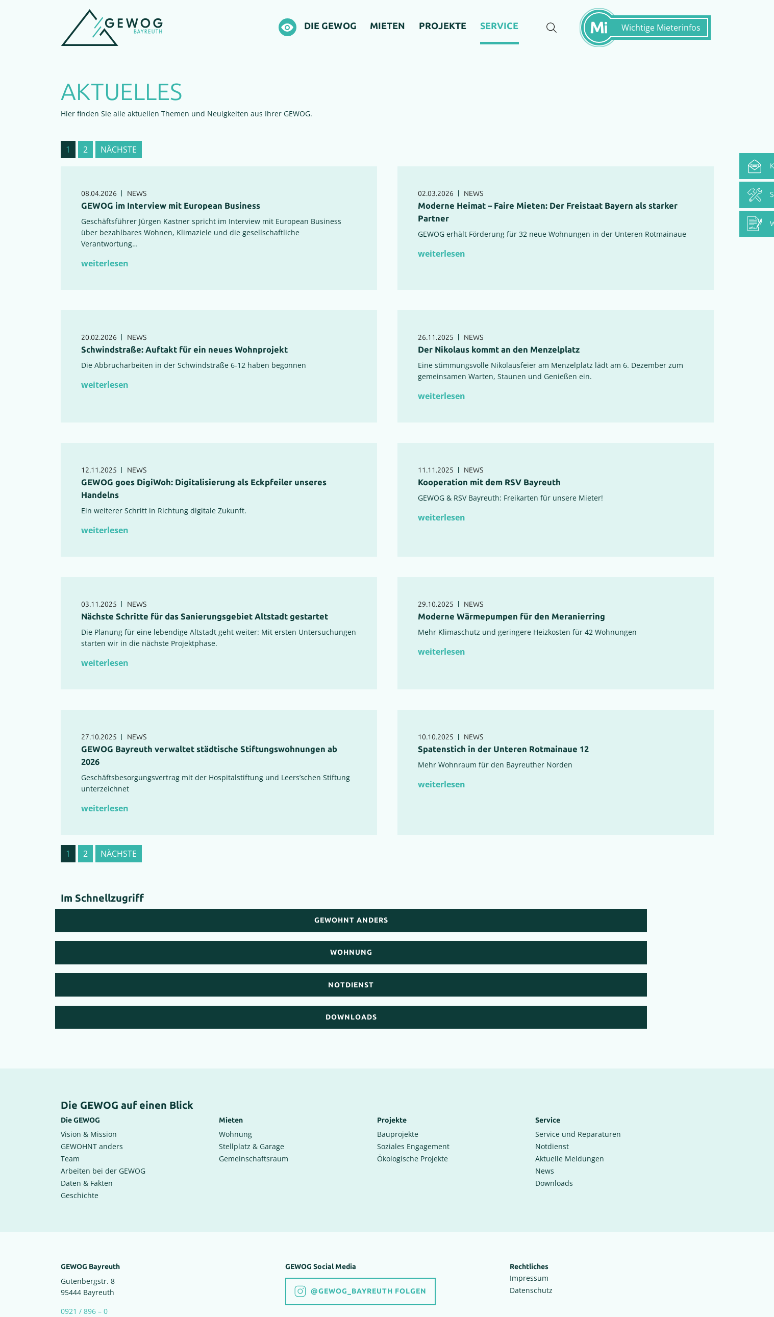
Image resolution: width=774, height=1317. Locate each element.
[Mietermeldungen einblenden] (650, 36)
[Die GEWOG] (331, 35)
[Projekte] (444, 35)
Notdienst (552, 1074)
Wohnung (235, 1061)
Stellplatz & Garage (251, 1074)
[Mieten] (389, 35)
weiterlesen (105, 281)
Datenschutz (531, 1218)
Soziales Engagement (413, 1074)
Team (70, 1086)
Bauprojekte (397, 1061)
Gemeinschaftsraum (253, 1086)
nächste (119, 167)
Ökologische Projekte (412, 1086)
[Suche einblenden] (551, 36)
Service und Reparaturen (578, 1061)
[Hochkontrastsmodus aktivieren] (287, 36)
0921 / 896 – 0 (84, 1239)
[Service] (500, 36)
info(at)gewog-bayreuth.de (108, 1250)
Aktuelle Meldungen (569, 1086)
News (544, 1098)
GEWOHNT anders (92, 1074)
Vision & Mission (89, 1061)
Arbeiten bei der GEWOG (103, 1098)
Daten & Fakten (87, 1110)
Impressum (529, 1205)
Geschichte (79, 1123)
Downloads (554, 1110)
